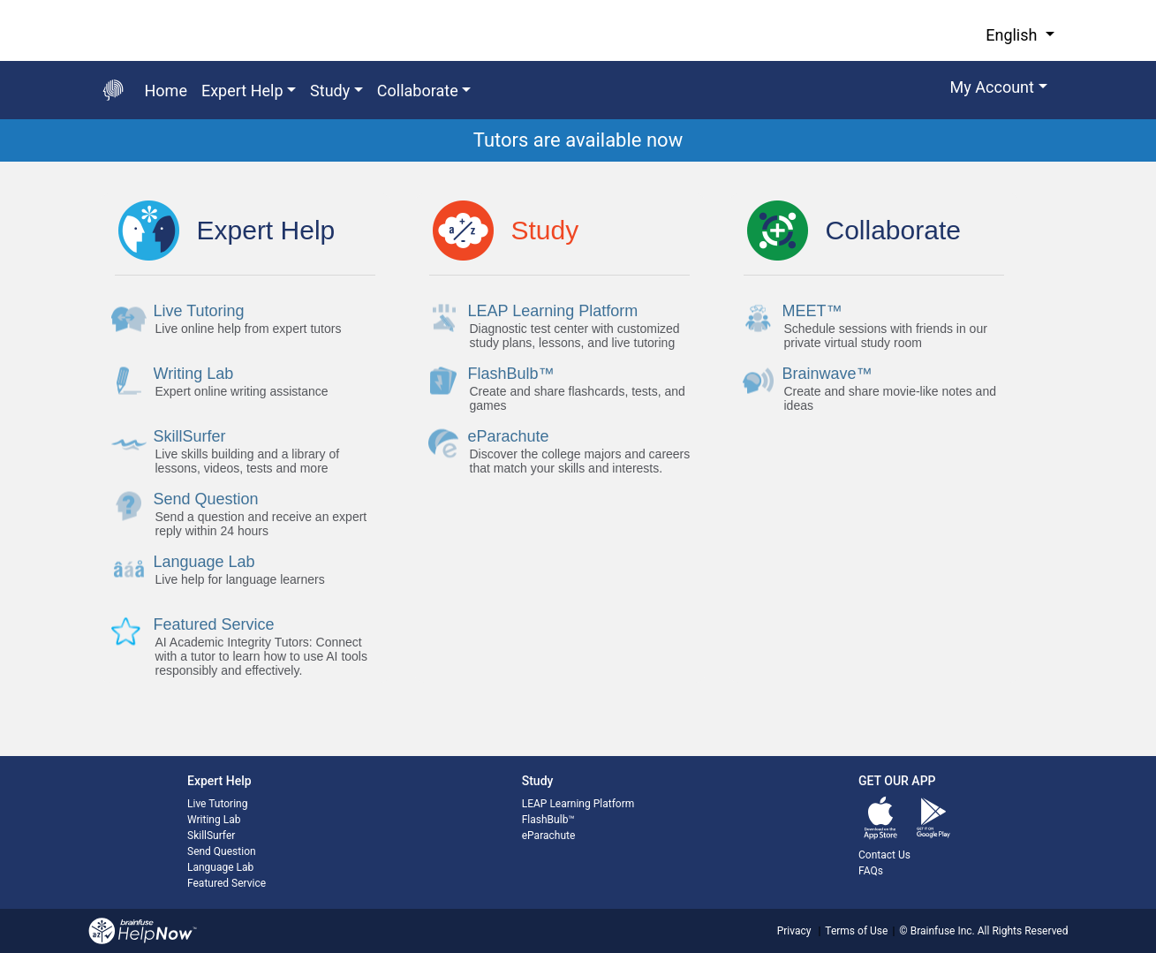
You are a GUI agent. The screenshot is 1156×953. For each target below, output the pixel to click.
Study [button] (330, 90)
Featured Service (226, 883)
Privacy (794, 931)
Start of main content (0, 162)
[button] (998, 90)
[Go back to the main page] (113, 90)
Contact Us (884, 855)
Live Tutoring (217, 804)
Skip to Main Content (0, 0)
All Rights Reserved (1022, 931)
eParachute (549, 835)
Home (166, 90)
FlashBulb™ (548, 819)
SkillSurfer (211, 835)
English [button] (1013, 35)
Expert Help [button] (242, 90)
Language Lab (220, 867)
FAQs (870, 871)
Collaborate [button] (417, 90)
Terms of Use (856, 931)
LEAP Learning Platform (578, 804)
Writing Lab (213, 819)
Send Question (221, 851)
